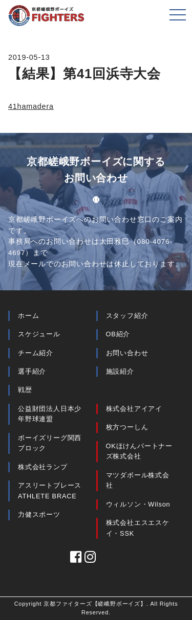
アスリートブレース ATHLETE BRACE (49, 490)
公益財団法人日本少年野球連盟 (49, 414)
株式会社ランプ (43, 467)
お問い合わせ (127, 353)
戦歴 (25, 390)
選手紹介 (32, 371)
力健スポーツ (39, 514)
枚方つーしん (127, 427)
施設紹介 (120, 371)
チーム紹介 (35, 353)
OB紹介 (118, 334)
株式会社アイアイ (134, 408)
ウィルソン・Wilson (138, 504)
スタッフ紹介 (127, 315)
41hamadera (31, 106)
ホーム (28, 315)
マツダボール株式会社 (137, 480)
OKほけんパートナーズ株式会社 (139, 451)
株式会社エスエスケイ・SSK (137, 528)
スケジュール (39, 334)
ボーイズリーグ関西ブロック (49, 443)
